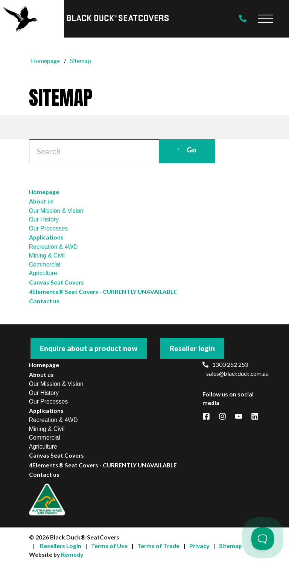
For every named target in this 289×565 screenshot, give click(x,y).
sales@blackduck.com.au (233, 373)
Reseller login (192, 348)
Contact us (44, 301)
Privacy (199, 545)
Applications (46, 237)
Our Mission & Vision (56, 211)
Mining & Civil (47, 255)
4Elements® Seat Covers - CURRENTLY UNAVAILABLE (103, 291)
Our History (44, 219)
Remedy (72, 554)
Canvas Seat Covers (56, 282)
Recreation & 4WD (53, 247)
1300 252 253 (225, 364)
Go (187, 149)
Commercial (45, 264)
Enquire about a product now (88, 348)
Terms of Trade (158, 545)
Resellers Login (60, 545)
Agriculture (43, 273)
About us (41, 201)
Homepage (44, 191)
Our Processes (48, 228)
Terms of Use (109, 545)
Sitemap (230, 545)
